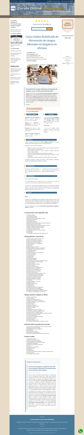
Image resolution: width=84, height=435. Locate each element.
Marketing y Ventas (53, 428)
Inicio (14, 16)
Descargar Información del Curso (34, 108)
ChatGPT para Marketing (32, 422)
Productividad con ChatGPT (43, 422)
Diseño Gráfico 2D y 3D (33, 428)
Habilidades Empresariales (43, 428)
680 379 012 (21, 1)
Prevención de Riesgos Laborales (24, 16)
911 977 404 (14, 1)
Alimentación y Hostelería (23, 428)
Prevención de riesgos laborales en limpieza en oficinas (47, 16)
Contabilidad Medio (53, 422)
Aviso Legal (42, 416)
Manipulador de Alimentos (22, 422)
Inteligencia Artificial (49, 430)
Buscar (49, 28)
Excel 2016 (60, 422)
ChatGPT (55, 430)
